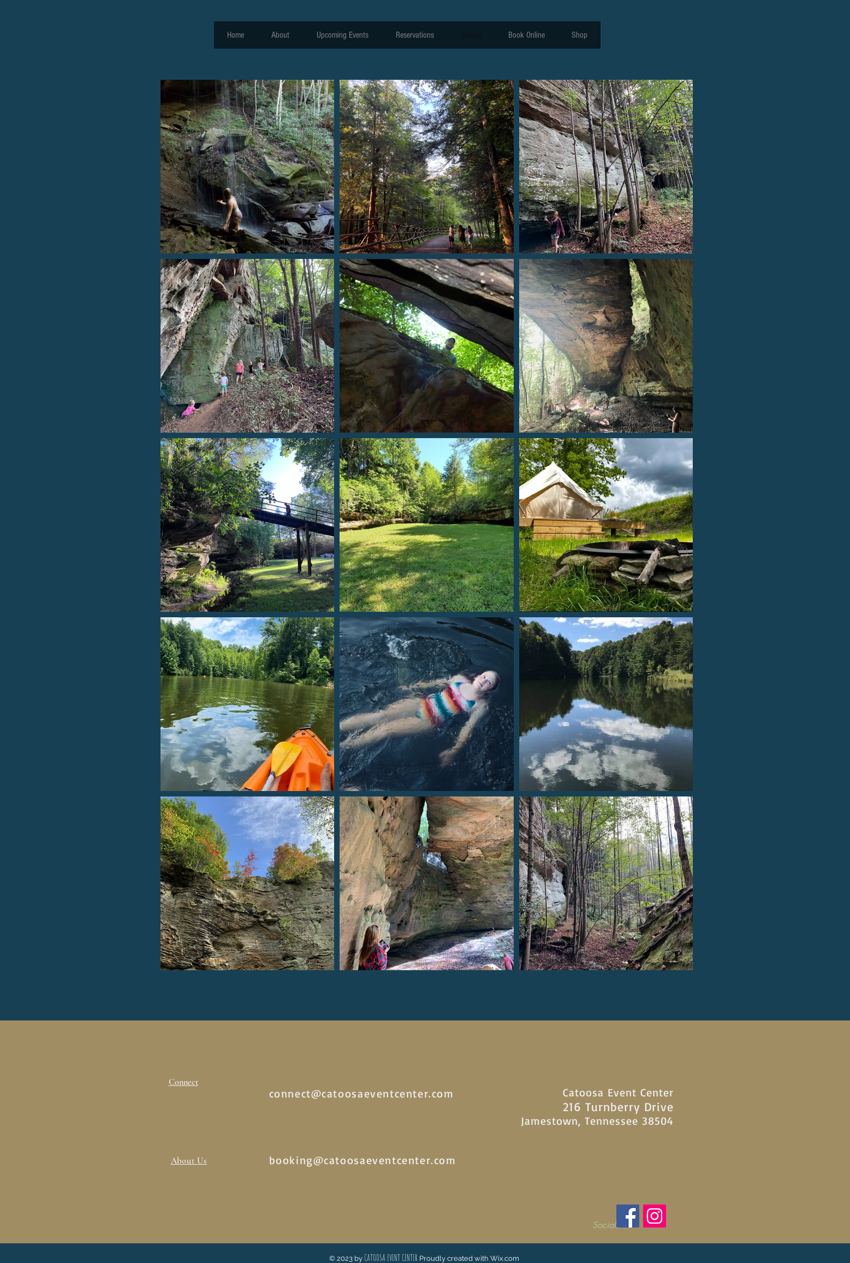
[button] (683, 27)
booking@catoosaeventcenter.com (362, 1160)
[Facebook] (627, 1216)
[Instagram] (654, 1216)
